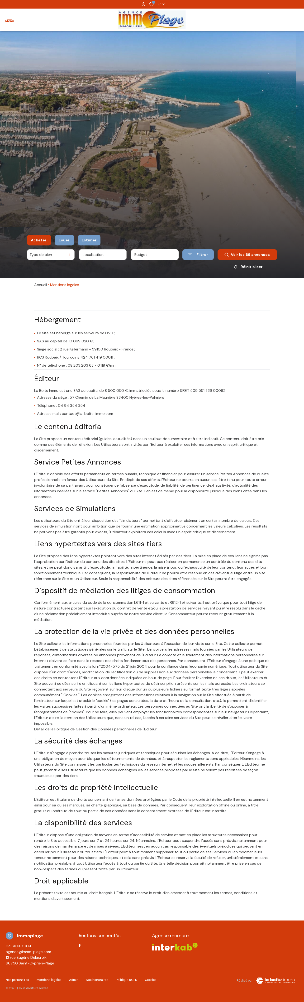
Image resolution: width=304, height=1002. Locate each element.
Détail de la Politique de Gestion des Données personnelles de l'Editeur (95, 729)
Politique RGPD (126, 980)
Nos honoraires (97, 980)
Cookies (151, 980)
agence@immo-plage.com (28, 951)
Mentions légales (49, 980)
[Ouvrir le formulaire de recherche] (198, 254)
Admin (73, 980)
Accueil (40, 284)
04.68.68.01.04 (18, 946)
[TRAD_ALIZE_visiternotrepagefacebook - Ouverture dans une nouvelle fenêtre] (80, 945)
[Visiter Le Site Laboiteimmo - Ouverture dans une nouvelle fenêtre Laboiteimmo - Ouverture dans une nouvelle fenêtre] (275, 981)
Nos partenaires (17, 980)
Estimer (89, 240)
